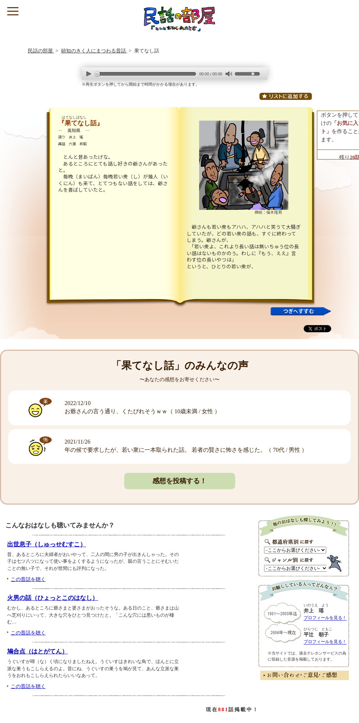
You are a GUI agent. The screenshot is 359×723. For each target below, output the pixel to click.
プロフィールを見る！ (325, 617)
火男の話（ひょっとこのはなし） (52, 598)
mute (228, 74)
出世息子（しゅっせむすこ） (46, 544)
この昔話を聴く (28, 579)
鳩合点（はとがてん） (37, 651)
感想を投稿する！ (179, 481)
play (89, 73)
